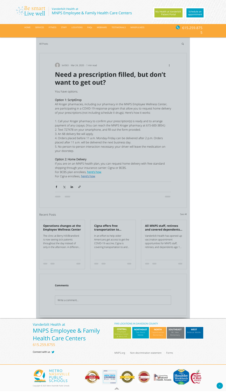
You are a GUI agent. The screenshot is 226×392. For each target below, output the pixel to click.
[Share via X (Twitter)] (64, 186)
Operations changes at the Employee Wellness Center (62, 227)
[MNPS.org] (121, 353)
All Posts (43, 43)
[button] (182, 43)
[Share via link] (79, 186)
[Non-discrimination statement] (147, 353)
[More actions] (169, 65)
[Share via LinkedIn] (71, 186)
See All (183, 214)
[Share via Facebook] (56, 186)
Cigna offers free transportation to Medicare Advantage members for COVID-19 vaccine (110, 227)
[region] (168, 13)
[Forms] (173, 353)
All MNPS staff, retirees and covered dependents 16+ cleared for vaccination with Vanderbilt (162, 227)
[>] (220, 386)
